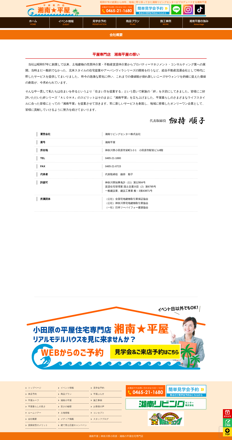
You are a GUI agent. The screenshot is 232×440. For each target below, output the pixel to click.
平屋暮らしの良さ (36, 406)
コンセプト (98, 413)
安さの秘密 (66, 406)
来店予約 (32, 394)
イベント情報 (67, 388)
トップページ (34, 388)
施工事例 (97, 400)
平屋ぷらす (98, 394)
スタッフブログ (101, 419)
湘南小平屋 (66, 400)
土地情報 (65, 413)
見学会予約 (98, 388)
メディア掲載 (67, 419)
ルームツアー (34, 413)
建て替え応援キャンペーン (74, 425)
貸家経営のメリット (38, 425)
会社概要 (32, 419)
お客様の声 (98, 406)
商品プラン (66, 394)
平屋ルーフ (33, 400)
